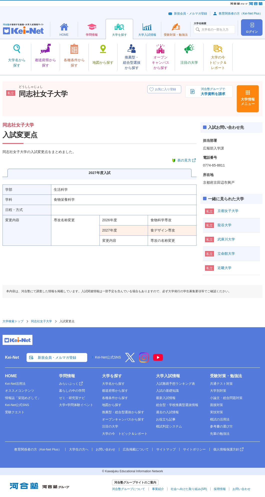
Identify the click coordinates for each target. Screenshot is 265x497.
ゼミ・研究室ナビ (72, 398)
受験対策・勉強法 (226, 376)
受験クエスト (14, 412)
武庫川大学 (226, 239)
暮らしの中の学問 (72, 390)
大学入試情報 (168, 376)
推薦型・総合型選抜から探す (123, 412)
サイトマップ (166, 449)
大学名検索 (200, 23)
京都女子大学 (228, 211)
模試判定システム (169, 426)
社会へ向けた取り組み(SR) (189, 489)
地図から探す (112, 405)
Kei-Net (12, 357)
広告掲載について (136, 449)
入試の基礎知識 (167, 390)
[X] (130, 361)
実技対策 (216, 412)
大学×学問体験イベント (76, 405)
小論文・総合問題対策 (226, 398)
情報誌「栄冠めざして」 (23, 398)
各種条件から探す (115, 398)
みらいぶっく (68, 384)
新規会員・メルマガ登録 (190, 13)
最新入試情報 (166, 398)
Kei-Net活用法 (15, 384)
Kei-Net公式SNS (108, 357)
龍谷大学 (225, 225)
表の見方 (184, 160)
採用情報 (220, 489)
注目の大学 (110, 426)
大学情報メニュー (248, 101)
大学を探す (112, 376)
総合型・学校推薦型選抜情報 (177, 405)
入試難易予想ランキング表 (175, 384)
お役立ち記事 (166, 419)
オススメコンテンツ (19, 390)
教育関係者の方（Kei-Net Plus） (240, 13)
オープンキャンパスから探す (123, 419)
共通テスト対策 (221, 384)
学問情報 (67, 376)
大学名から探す (113, 384)
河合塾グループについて (128, 489)
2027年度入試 (99, 173)
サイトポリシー (194, 449)
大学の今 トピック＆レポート (125, 434)
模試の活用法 (220, 419)
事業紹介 (158, 489)
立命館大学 (226, 254)
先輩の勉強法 (220, 434)
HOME (11, 376)
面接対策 (216, 405)
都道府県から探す (115, 390)
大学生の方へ (78, 449)
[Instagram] (144, 361)
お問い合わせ (105, 449)
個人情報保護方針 (226, 449)
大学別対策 (218, 390)
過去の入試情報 (167, 412)
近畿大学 (225, 268)
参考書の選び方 (221, 426)
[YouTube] (158, 361)
